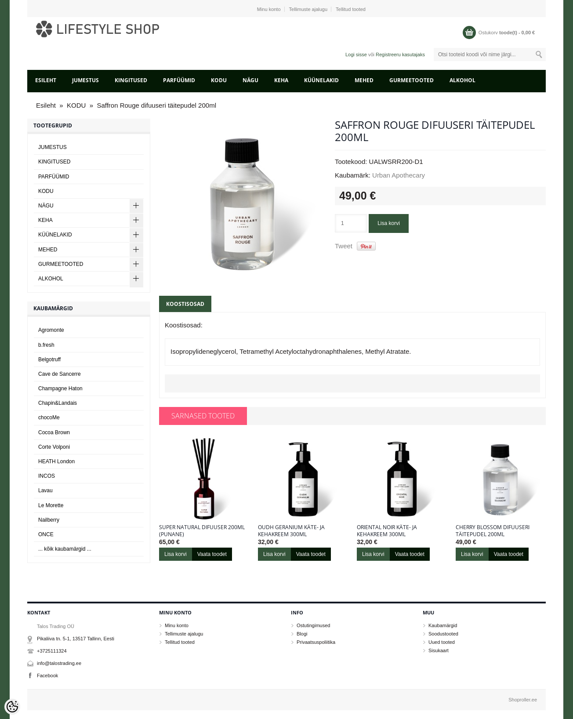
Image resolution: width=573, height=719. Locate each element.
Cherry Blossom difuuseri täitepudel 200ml (492, 531)
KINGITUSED (131, 80)
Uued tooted (441, 642)
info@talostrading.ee (59, 663)
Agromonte (51, 330)
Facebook (47, 675)
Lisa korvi (388, 223)
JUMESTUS (85, 80)
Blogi (302, 633)
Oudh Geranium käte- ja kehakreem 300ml (291, 531)
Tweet (343, 246)
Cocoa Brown (54, 432)
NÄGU (250, 80)
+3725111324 (52, 651)
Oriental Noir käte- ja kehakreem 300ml (387, 531)
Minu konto (269, 9)
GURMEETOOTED (411, 80)
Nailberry (48, 520)
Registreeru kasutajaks (400, 54)
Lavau (45, 490)
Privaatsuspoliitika (316, 642)
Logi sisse (356, 54)
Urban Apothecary (398, 175)
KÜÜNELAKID (321, 80)
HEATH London (56, 461)
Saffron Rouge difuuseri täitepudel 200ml (156, 105)
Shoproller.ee (522, 699)
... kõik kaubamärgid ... (64, 549)
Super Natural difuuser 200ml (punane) (202, 531)
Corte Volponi (54, 447)
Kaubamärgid (442, 625)
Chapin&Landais (57, 403)
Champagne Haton (60, 388)
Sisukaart (438, 650)
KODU (219, 80)
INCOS (46, 476)
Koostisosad (185, 304)
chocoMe (49, 417)
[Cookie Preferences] (12, 707)
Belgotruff (49, 359)
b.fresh (46, 345)
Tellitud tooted (351, 9)
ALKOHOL (462, 80)
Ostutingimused (313, 625)
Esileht (45, 80)
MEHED (364, 80)
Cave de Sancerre (59, 374)
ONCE (46, 534)
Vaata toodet (212, 554)
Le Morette (50, 505)
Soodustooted (443, 633)
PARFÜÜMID (179, 80)
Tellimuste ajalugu (308, 9)
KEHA (281, 80)
